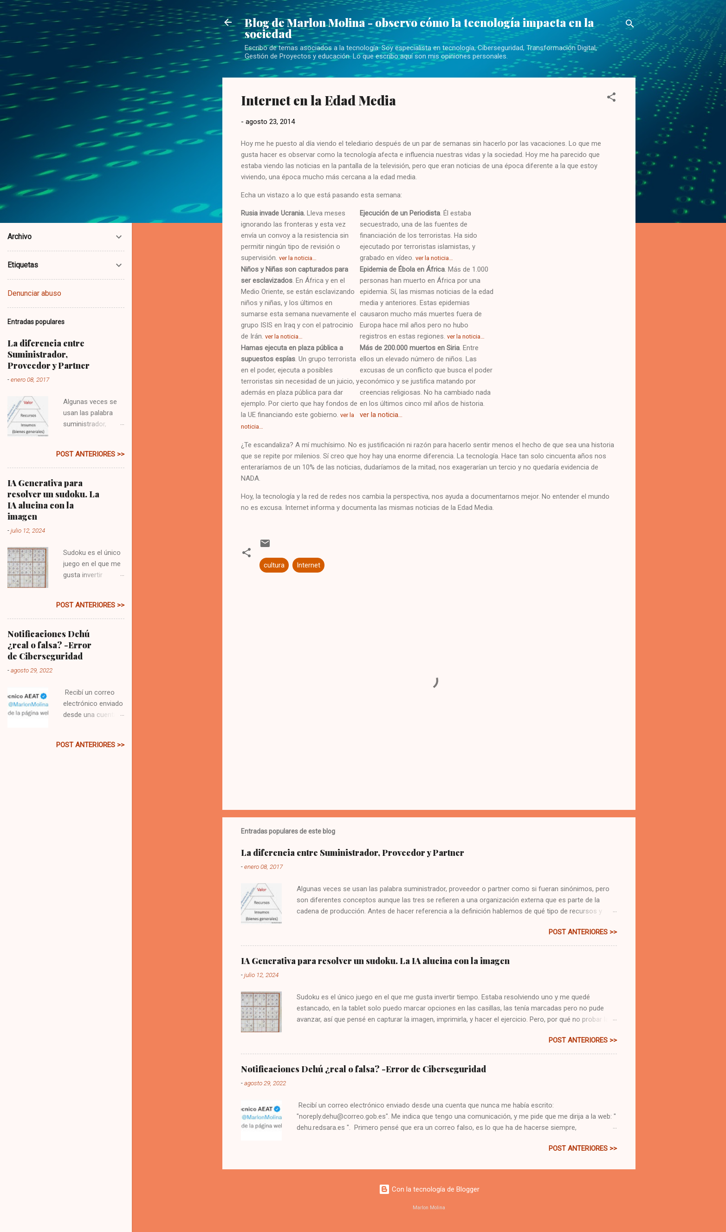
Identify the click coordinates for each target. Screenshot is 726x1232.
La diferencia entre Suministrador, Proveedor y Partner (352, 852)
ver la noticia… (298, 257)
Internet (308, 565)
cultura (274, 565)
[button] (611, 98)
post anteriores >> (583, 932)
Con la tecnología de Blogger (429, 1189)
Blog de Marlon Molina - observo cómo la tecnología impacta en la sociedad (419, 28)
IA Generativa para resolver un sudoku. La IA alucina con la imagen (375, 960)
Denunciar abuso (34, 293)
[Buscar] (629, 25)
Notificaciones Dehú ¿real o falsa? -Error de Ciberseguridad (363, 1069)
